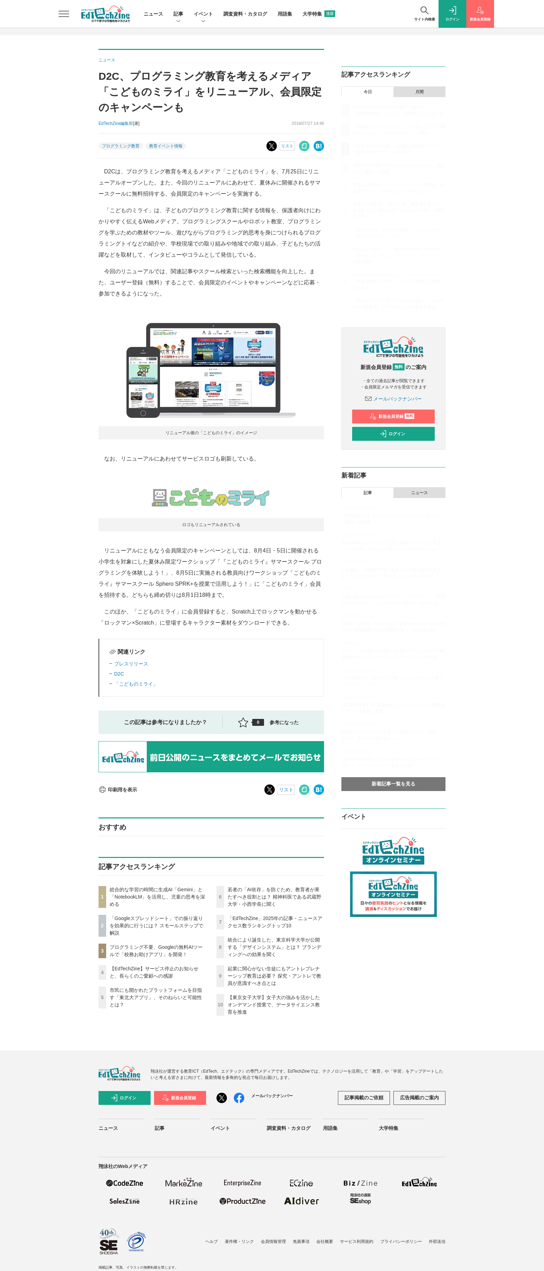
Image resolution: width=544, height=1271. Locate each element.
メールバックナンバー (393, 399)
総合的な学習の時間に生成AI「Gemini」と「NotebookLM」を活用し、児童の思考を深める (157, 897)
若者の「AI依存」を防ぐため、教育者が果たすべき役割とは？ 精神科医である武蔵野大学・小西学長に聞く (274, 897)
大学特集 (319, 14)
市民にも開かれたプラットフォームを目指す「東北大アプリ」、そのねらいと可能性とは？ (156, 997)
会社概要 (324, 1241)
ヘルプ (211, 1241)
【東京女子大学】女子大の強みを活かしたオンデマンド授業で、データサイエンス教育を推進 (274, 1005)
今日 (368, 91)
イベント (203, 14)
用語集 (285, 14)
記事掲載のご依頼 (364, 1097)
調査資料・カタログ (245, 14)
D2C (119, 674)
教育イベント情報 (165, 146)
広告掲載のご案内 (419, 1097)
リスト (287, 146)
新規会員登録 (391, 416)
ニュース (153, 14)
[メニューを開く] (64, 14)
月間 (419, 91)
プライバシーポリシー (401, 1241)
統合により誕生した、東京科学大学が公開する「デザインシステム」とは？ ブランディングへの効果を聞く (274, 947)
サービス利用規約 (356, 1241)
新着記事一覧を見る (393, 784)
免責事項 (301, 1241)
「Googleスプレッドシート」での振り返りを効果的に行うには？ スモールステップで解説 (156, 926)
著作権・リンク (239, 1241)
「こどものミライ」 (136, 684)
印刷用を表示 (118, 789)
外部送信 (437, 1241)
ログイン (392, 433)
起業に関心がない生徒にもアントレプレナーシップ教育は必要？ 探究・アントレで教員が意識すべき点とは (274, 976)
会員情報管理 (273, 1241)
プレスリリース (131, 664)
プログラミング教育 (120, 146)
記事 (178, 14)
